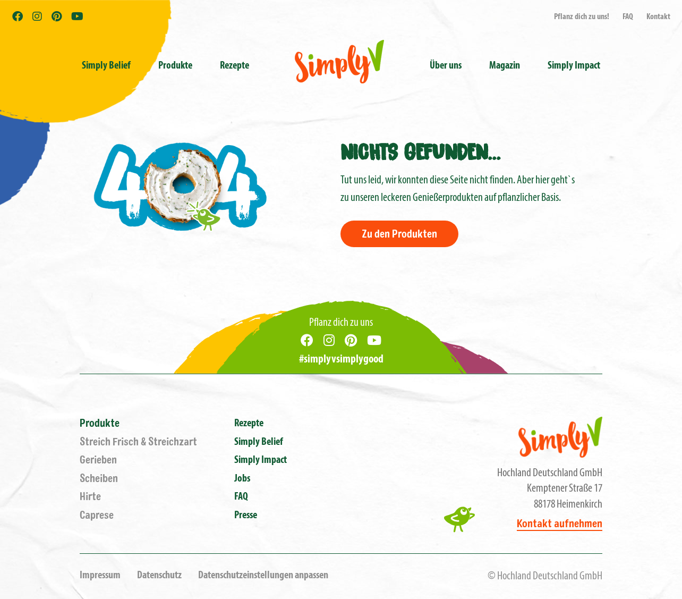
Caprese (97, 515)
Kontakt (658, 17)
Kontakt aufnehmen (559, 523)
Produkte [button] (175, 66)
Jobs (242, 479)
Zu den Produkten (399, 234)
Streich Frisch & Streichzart (138, 442)
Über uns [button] (446, 66)
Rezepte (234, 66)
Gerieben (98, 460)
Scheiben (99, 478)
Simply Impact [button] (574, 66)
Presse (245, 515)
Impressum (100, 575)
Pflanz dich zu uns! (581, 17)
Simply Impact (260, 460)
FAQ (628, 17)
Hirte (90, 496)
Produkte (100, 423)
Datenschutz (159, 575)
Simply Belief (106, 66)
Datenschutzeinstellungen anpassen (263, 575)
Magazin (504, 66)
